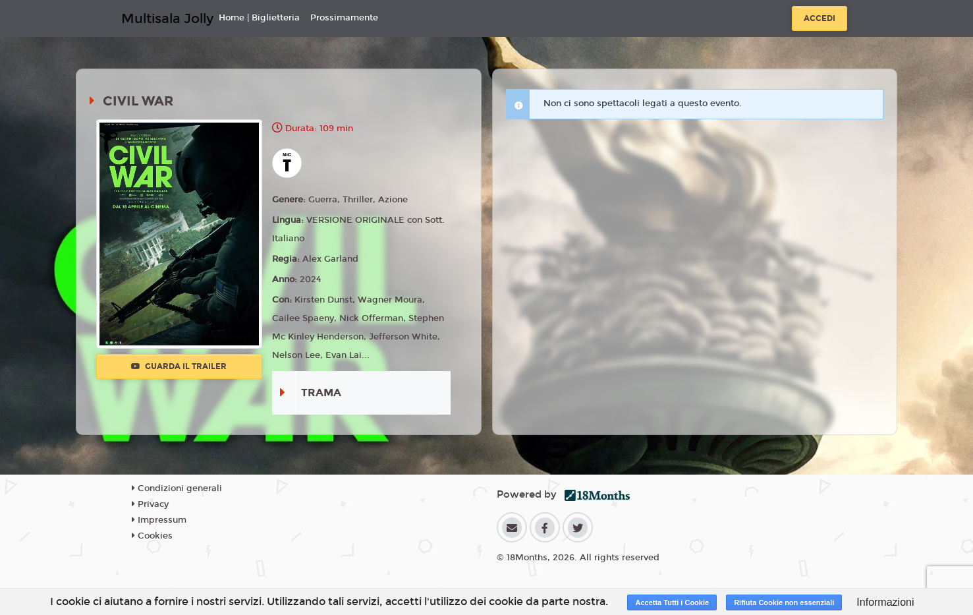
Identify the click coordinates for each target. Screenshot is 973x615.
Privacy (150, 504)
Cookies (152, 536)
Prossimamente (344, 18)
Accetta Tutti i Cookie (672, 602)
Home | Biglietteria (259, 18)
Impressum (159, 520)
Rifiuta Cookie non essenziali (784, 602)
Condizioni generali (177, 488)
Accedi (819, 18)
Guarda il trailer (179, 366)
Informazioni (885, 602)
